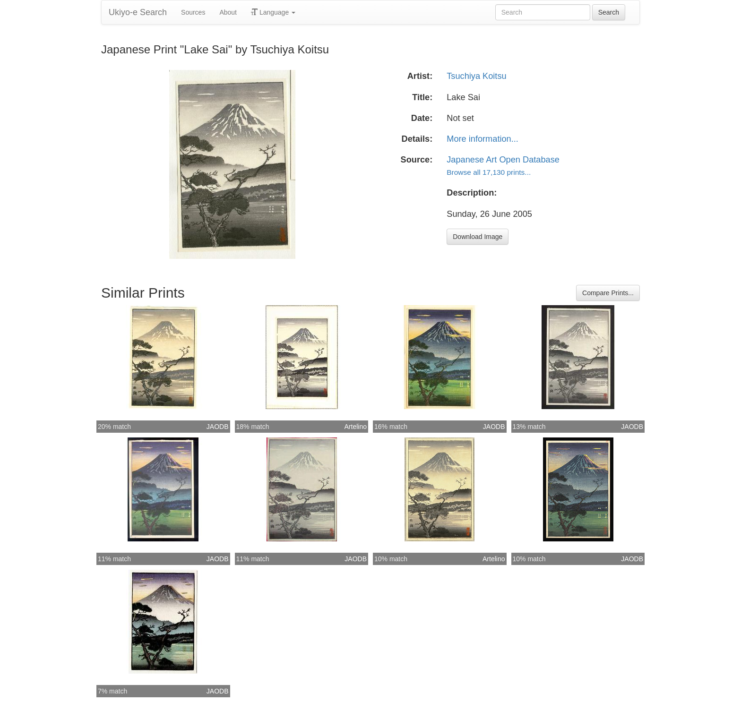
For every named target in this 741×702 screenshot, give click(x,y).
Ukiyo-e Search (138, 12)
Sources (193, 12)
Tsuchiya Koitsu (476, 76)
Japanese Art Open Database (503, 159)
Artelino (356, 426)
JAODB (218, 426)
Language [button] (273, 12)
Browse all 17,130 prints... (489, 172)
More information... (482, 139)
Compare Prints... (608, 293)
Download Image (477, 236)
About (228, 12)
